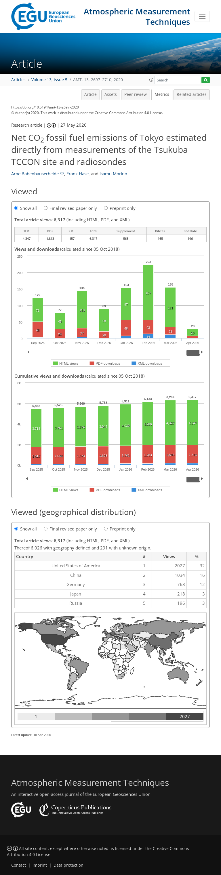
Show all (25, 208)
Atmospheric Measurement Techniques (137, 16)
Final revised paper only (70, 208)
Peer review (135, 94)
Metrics (162, 94)
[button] (151, 79)
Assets (110, 94)
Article (90, 94)
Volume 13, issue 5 (49, 79)
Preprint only (120, 208)
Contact (18, 865)
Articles (18, 79)
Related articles (192, 94)
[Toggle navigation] (202, 16)
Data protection (68, 865)
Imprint (40, 865)
